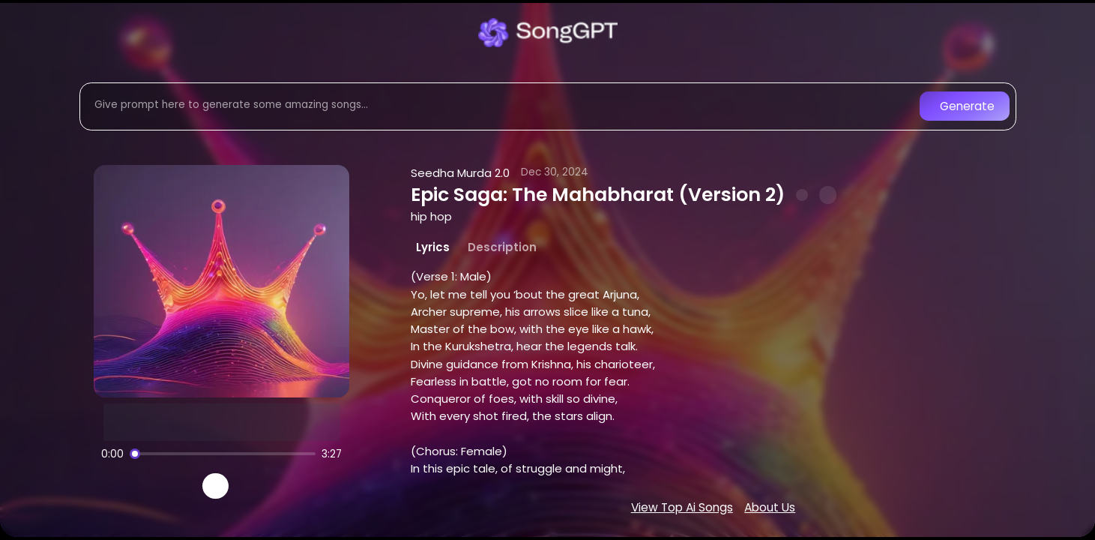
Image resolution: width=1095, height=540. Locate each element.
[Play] (215, 486)
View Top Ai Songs (682, 507)
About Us (769, 507)
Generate (967, 106)
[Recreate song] (258, 486)
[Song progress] (223, 453)
